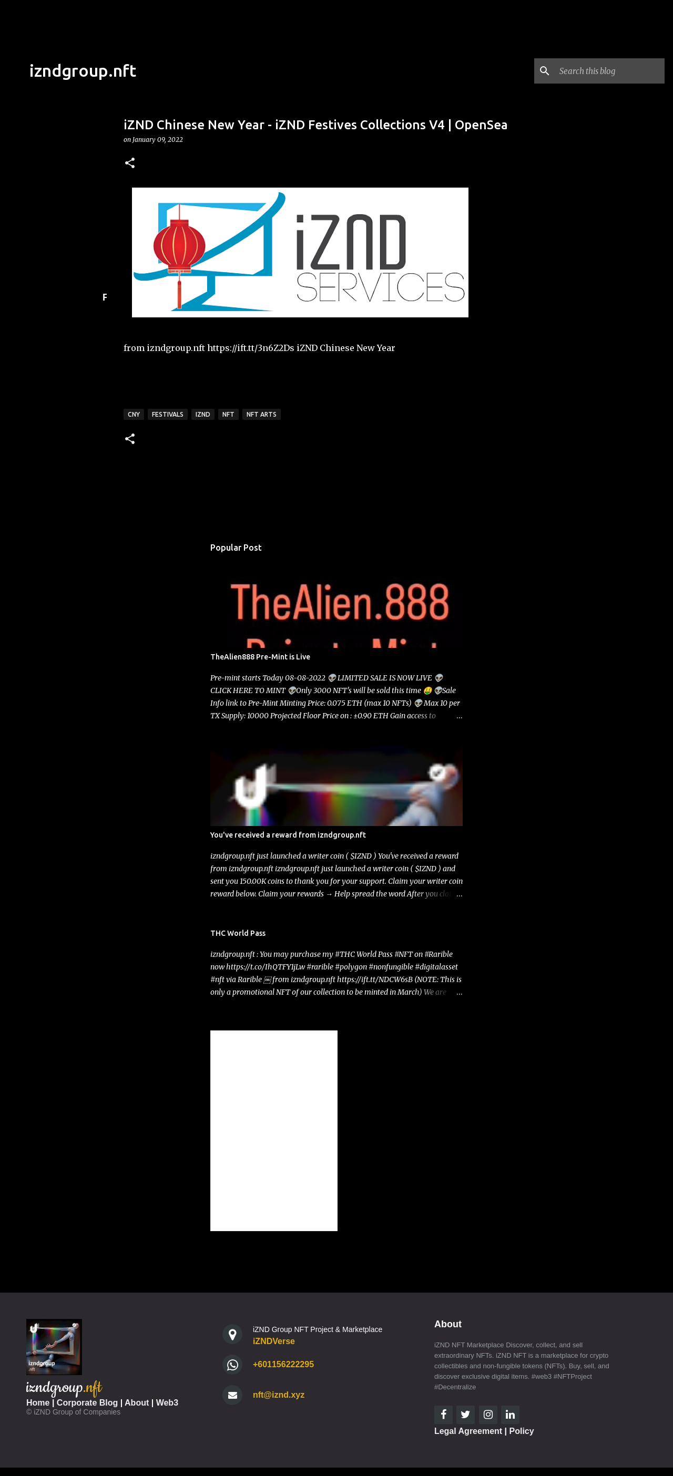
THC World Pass (238, 933)
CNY (134, 414)
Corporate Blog (87, 1402)
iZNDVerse (274, 1341)
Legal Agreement (468, 1431)
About (137, 1402)
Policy (521, 1431)
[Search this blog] (609, 71)
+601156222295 (283, 1364)
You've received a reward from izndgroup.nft (288, 835)
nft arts (262, 414)
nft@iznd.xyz (278, 1394)
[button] (130, 164)
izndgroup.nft (82, 70)
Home (37, 1402)
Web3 (167, 1402)
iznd (203, 414)
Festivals (167, 414)
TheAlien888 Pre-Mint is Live (260, 657)
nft (228, 414)
